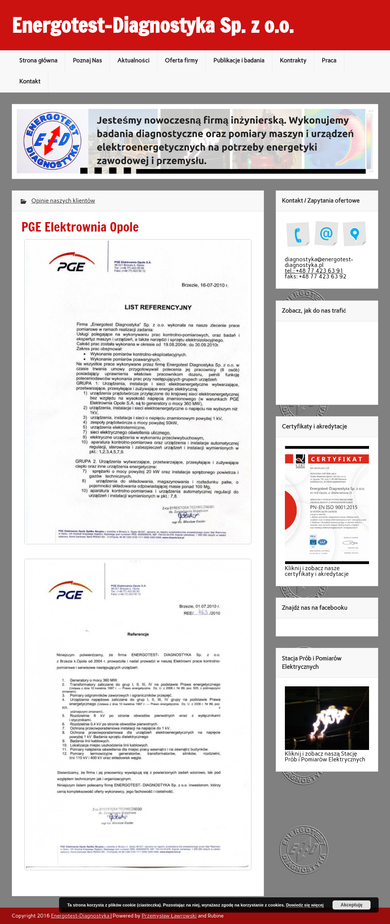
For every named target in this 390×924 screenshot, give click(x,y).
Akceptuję (351, 905)
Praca (329, 60)
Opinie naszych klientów (63, 200)
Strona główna (38, 60)
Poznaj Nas (87, 60)
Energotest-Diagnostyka (80, 916)
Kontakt (29, 81)
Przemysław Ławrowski (169, 916)
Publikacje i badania (238, 60)
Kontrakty (293, 60)
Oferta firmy (181, 60)
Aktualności (133, 60)
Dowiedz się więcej (305, 905)
